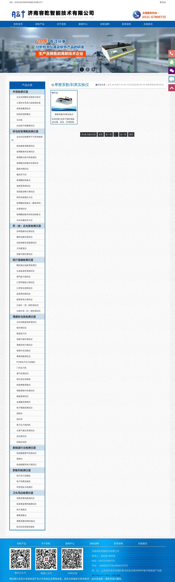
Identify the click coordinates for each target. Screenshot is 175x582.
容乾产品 (39, 24)
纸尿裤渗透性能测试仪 (25, 504)
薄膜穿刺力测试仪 (23, 345)
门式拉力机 (20, 368)
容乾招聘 (104, 24)
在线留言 (148, 24)
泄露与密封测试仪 (23, 254)
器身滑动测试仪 (22, 294)
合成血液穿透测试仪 (24, 271)
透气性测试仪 (21, 373)
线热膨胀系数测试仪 (24, 146)
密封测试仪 (20, 328)
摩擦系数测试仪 (22, 356)
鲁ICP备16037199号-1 (102, 575)
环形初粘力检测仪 (23, 487)
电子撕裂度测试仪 (23, 408)
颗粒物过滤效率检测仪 (25, 265)
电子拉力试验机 (22, 476)
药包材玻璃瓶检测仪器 (25, 131)
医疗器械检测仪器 (23, 260)
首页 (109, 85)
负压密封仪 (20, 436)
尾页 (131, 134)
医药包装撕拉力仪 (23, 197)
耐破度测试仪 (21, 396)
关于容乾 (61, 24)
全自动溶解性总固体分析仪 (27, 97)
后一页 (123, 134)
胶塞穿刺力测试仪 (23, 299)
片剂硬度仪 (20, 248)
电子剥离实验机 (22, 481)
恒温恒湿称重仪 (22, 114)
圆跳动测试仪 (21, 169)
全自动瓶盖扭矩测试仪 (25, 322)
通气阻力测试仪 (22, 277)
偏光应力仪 (20, 174)
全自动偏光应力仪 (23, 220)
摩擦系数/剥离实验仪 (24, 521)
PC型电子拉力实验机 (24, 362)
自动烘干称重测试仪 (24, 125)
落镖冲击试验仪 (22, 350)
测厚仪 (18, 413)
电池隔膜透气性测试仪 (25, 453)
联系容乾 (126, 24)
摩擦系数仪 (20, 515)
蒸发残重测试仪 (22, 108)
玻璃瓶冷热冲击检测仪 (25, 157)
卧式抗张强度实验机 (24, 527)
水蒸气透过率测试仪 (24, 430)
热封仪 (18, 419)
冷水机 (18, 120)
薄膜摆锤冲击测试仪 (24, 390)
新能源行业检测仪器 (24, 447)
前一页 (109, 134)
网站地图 (116, 575)
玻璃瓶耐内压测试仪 (24, 151)
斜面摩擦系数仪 (22, 385)
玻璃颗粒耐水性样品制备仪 (27, 214)
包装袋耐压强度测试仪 (25, 243)
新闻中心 (83, 24)
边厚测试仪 (20, 209)
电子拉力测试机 (22, 425)
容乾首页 (18, 24)
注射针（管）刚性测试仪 (26, 305)
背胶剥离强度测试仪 (24, 498)
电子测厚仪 (20, 509)
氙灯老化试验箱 (22, 379)
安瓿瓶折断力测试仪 (24, 191)
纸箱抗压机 (20, 442)
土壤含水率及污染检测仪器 (27, 103)
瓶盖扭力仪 (20, 333)
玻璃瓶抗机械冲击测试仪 (26, 163)
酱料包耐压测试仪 (23, 237)
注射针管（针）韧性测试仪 (27, 311)
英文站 (163, 2)
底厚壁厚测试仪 (22, 186)
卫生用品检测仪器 (23, 492)
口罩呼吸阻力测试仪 (24, 282)
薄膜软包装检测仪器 (24, 316)
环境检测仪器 (20, 91)
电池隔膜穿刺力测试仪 (25, 464)
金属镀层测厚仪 (22, 402)
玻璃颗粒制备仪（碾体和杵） (28, 203)
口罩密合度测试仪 (23, 288)
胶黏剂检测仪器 (22, 470)
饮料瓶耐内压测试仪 (24, 231)
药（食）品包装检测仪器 (27, 226)
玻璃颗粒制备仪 (22, 180)
